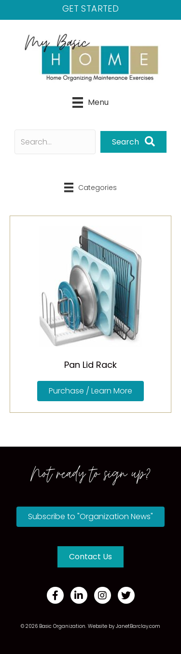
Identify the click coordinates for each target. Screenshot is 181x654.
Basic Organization (62, 626)
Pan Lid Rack (90, 365)
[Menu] (90, 102)
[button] (133, 142)
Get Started (90, 8)
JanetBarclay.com (138, 626)
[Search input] (55, 142)
